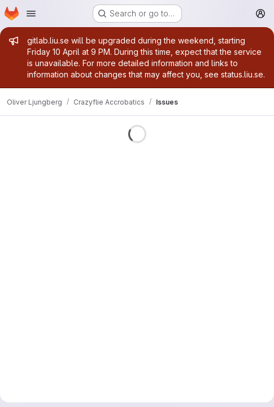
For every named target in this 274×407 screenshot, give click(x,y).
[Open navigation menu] (31, 14)
